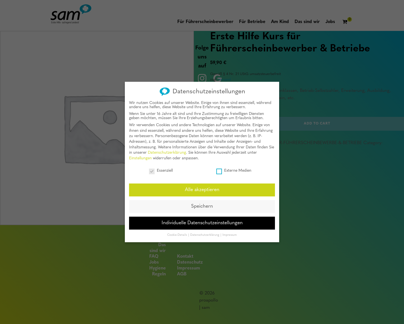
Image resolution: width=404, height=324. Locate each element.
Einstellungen (140, 156)
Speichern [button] (202, 204)
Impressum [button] (229, 232)
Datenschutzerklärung (167, 151)
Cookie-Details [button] (177, 232)
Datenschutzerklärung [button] (205, 232)
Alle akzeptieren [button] (202, 187)
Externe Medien (233, 168)
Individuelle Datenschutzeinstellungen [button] (202, 221)
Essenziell (161, 168)
